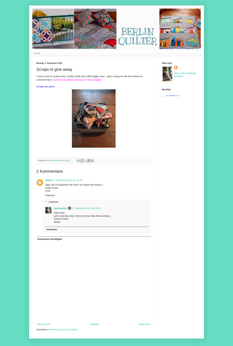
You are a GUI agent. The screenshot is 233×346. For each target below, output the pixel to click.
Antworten (50, 195)
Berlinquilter (60, 208)
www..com (172, 95)
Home (36, 53)
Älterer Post (144, 324)
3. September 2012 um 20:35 (68, 180)
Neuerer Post (43, 324)
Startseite (94, 324)
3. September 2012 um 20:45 (86, 208)
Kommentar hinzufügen (49, 239)
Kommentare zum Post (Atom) (63, 329)
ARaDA (49, 180)
